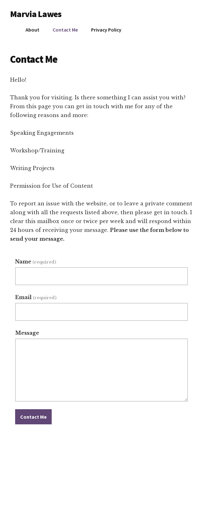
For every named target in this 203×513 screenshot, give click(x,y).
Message (27, 333)
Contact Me (33, 417)
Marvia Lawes (35, 14)
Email (35, 297)
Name (35, 261)
